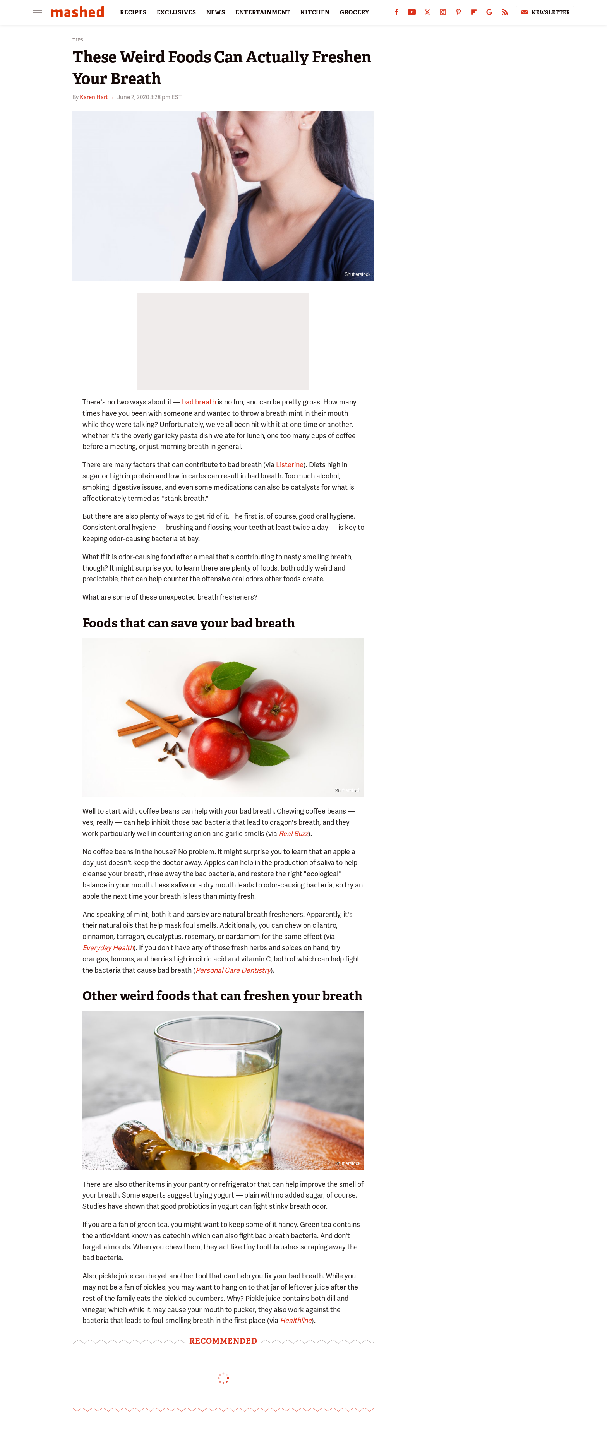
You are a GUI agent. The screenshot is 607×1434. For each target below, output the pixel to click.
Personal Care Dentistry (233, 970)
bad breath (199, 401)
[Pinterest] (458, 13)
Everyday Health (108, 947)
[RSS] (504, 13)
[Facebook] (396, 13)
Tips (78, 40)
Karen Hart (94, 97)
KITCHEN (315, 12)
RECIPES (133, 12)
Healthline (296, 1320)
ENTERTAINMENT (262, 12)
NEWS (215, 12)
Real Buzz (293, 833)
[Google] (489, 13)
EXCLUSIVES (176, 12)
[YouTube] (412, 13)
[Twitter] (427, 13)
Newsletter (545, 12)
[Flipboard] (473, 13)
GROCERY (354, 12)
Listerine (290, 464)
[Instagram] (443, 13)
